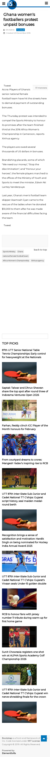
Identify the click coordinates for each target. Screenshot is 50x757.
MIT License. (34, 741)
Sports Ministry (9, 252)
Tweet (7, 85)
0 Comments (42, 88)
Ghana (20, 252)
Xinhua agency (37, 261)
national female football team (15, 256)
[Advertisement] (25, 59)
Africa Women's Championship (16, 261)
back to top (40, 249)
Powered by (9, 751)
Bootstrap (7, 738)
